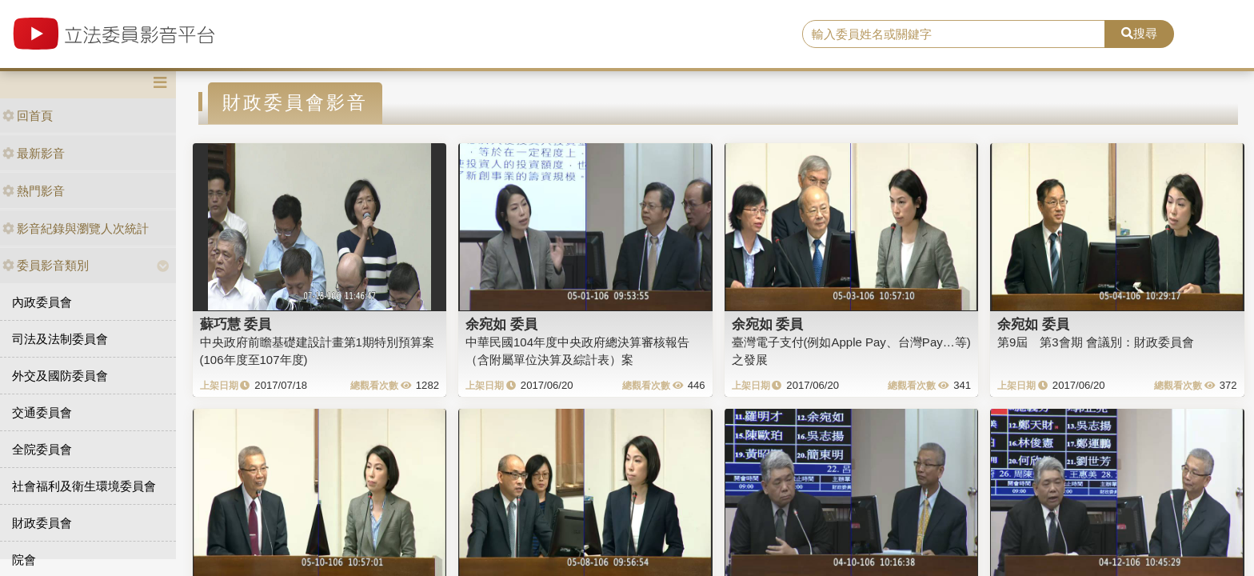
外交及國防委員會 (60, 375)
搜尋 (1139, 33)
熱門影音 (33, 191)
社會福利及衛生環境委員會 (84, 486)
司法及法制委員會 (60, 339)
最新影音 (33, 153)
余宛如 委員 (501, 324)
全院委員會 (42, 449)
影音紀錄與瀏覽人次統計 (75, 228)
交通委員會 (42, 412)
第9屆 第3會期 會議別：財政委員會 (1095, 342)
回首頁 (27, 115)
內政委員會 (42, 302)
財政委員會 (42, 523)
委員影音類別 (45, 265)
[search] (954, 34)
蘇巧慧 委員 (236, 324)
